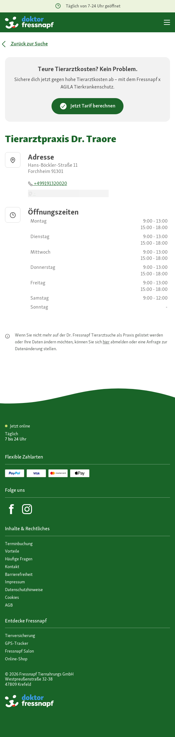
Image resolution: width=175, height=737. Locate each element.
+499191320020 (47, 183)
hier (106, 342)
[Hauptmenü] (167, 22)
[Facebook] (11, 509)
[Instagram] (27, 509)
